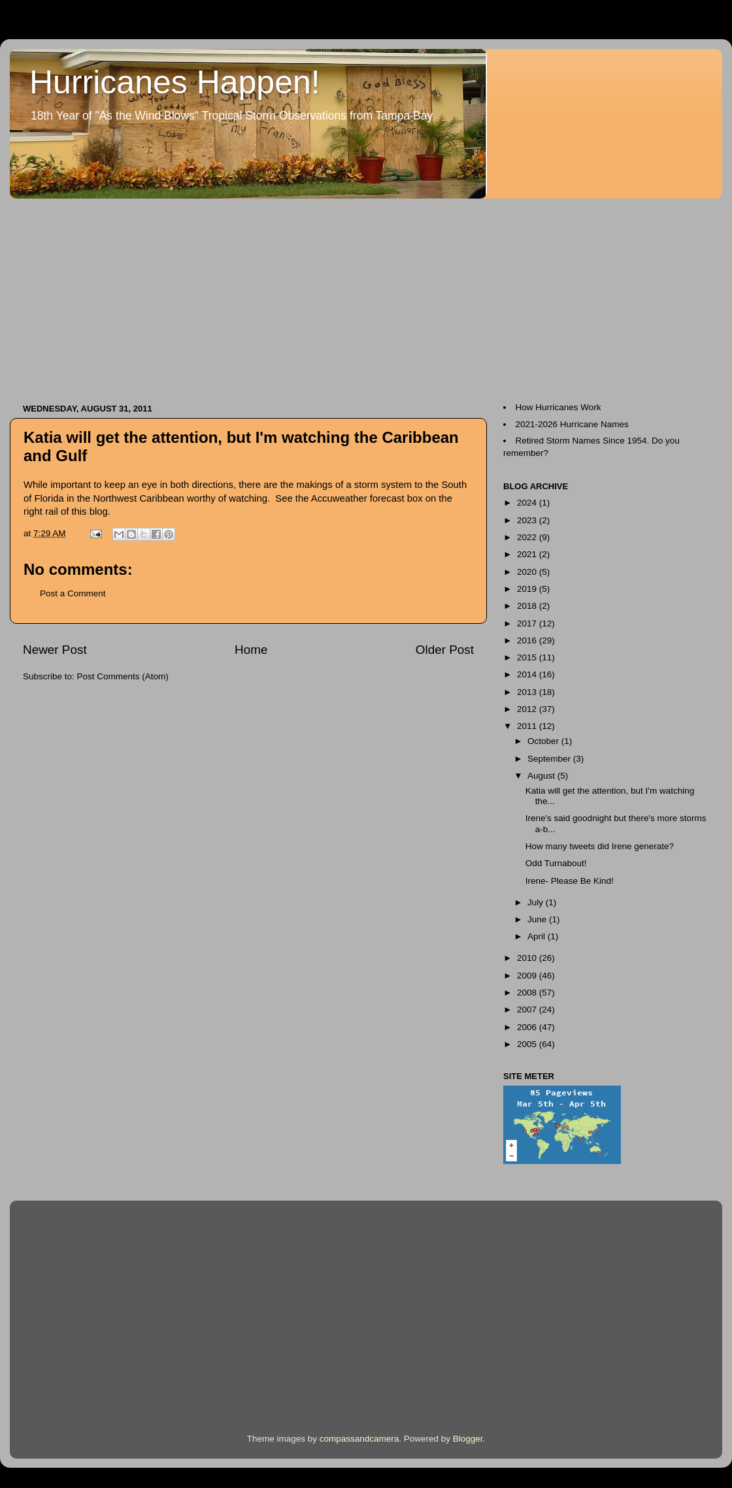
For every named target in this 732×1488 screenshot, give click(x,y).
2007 (528, 1009)
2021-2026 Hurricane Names (572, 424)
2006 (528, 1027)
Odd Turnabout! (556, 863)
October (544, 741)
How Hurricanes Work (558, 407)
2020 (528, 572)
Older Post (445, 649)
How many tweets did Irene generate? (599, 846)
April (537, 936)
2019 (528, 589)
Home (251, 649)
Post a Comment (73, 593)
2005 (528, 1044)
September (550, 759)
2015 (528, 657)
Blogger (468, 1439)
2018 (528, 606)
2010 (528, 958)
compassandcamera (359, 1439)
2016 (528, 640)
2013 (528, 692)
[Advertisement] (199, 294)
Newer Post (55, 649)
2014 (528, 674)
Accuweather (340, 498)
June (538, 919)
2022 (528, 537)
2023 (528, 520)
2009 (528, 975)
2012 (528, 709)
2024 (528, 503)
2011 (528, 726)
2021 (528, 554)
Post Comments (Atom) (123, 676)
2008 (528, 992)
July (536, 902)
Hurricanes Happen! (174, 82)
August (542, 776)
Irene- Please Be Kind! (569, 881)
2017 (528, 623)
